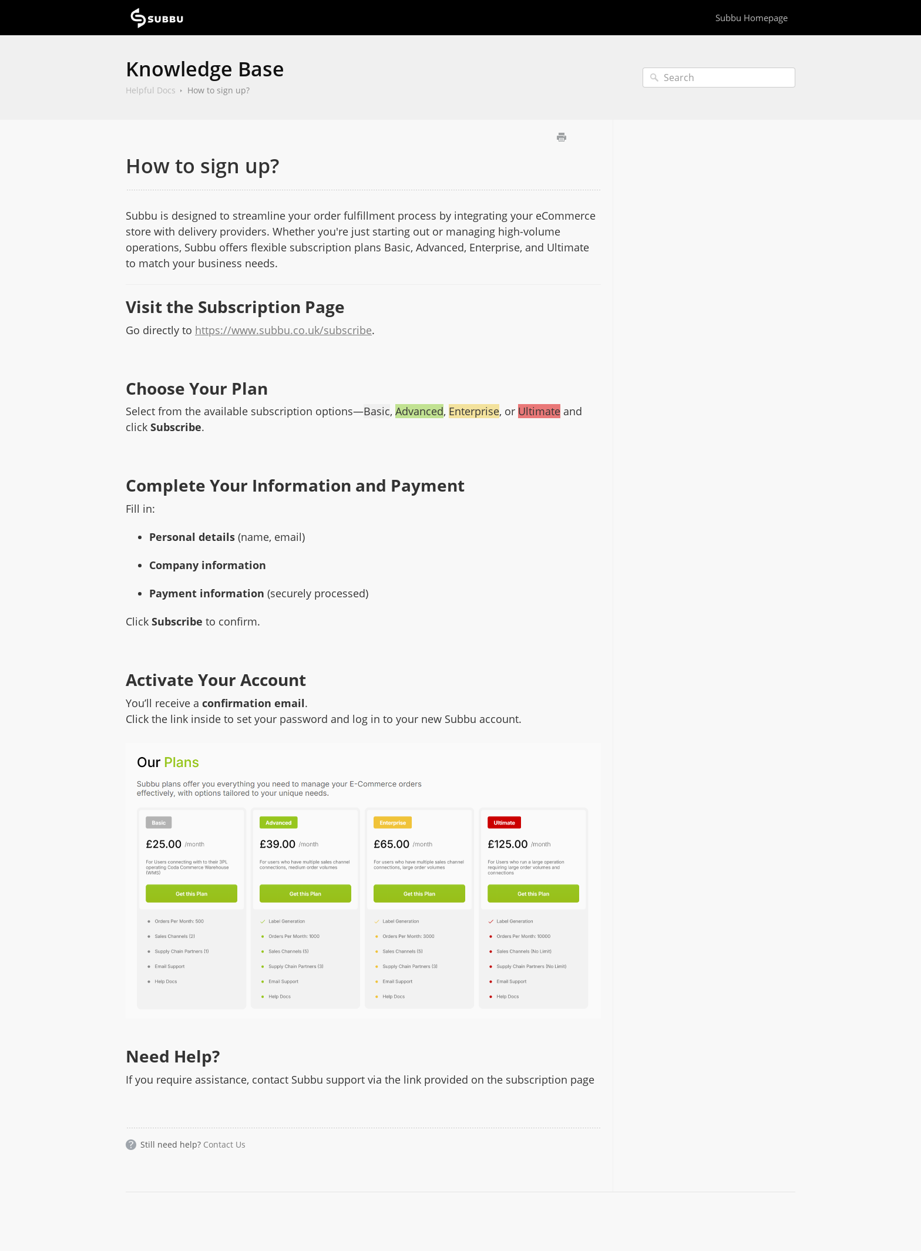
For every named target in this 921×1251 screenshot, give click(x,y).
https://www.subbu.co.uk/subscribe (283, 330)
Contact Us (224, 1144)
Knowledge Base (205, 68)
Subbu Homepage (751, 17)
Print (561, 137)
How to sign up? (218, 90)
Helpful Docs (151, 90)
